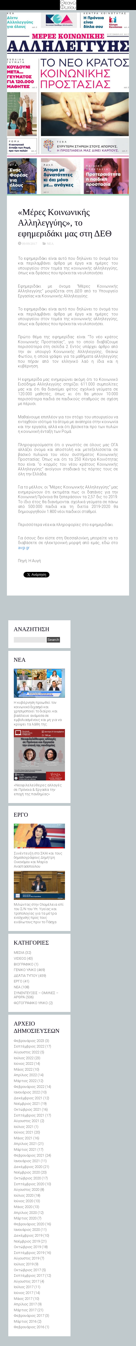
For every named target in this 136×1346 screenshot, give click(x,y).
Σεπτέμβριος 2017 (29, 1275)
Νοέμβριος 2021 (27, 1104)
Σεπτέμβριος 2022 (29, 1046)
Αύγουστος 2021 (26, 1121)
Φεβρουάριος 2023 (29, 1041)
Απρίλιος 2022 (25, 1075)
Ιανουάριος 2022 (27, 1092)
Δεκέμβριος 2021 (28, 1098)
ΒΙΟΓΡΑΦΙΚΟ (23, 964)
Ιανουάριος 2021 (27, 1161)
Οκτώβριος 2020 (27, 1178)
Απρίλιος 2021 (25, 1144)
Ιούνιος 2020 (23, 1201)
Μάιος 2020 (23, 1207)
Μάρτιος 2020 (25, 1218)
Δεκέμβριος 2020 (28, 1167)
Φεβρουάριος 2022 (29, 1087)
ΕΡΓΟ (18, 981)
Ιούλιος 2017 (23, 1287)
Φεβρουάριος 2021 (29, 1155)
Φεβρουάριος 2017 (29, 1315)
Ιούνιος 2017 (23, 1293)
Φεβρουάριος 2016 (29, 1327)
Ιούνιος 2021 (23, 1132)
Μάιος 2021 (23, 1138)
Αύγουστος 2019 (26, 1258)
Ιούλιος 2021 (23, 1127)
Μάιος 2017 (23, 1298)
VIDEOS (20, 958)
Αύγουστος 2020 (26, 1189)
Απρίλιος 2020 (25, 1213)
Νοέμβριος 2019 (27, 1241)
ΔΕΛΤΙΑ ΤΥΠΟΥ (25, 976)
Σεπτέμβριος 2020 (29, 1184)
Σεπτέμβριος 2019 (29, 1253)
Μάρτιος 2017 (25, 1310)
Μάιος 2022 (23, 1069)
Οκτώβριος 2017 (27, 1270)
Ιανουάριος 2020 (27, 1230)
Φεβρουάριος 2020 (29, 1224)
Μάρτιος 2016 (25, 1321)
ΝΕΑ (50, 243)
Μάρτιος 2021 (25, 1149)
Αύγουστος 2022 (26, 1052)
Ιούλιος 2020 (23, 1195)
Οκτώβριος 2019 (27, 1247)
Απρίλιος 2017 (25, 1304)
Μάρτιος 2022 (25, 1081)
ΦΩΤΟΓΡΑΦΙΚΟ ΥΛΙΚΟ (31, 1003)
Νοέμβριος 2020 (27, 1172)
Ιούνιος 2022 (23, 1063)
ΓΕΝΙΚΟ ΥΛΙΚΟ (25, 970)
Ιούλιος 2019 (23, 1264)
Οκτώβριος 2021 (27, 1109)
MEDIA (19, 952)
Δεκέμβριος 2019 (28, 1235)
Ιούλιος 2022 (23, 1058)
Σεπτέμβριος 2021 (29, 1115)
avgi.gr (24, 547)
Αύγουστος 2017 (26, 1281)
